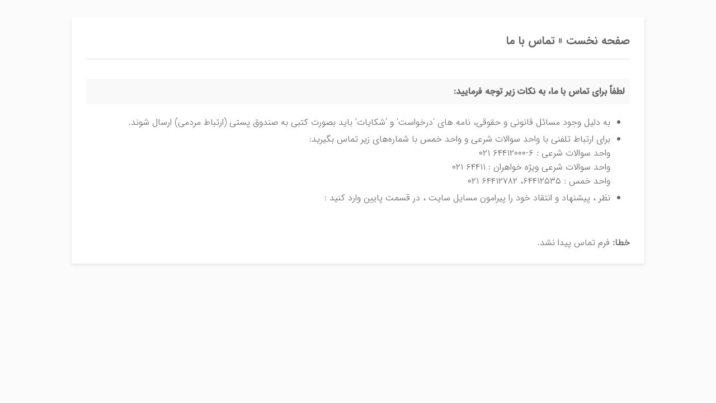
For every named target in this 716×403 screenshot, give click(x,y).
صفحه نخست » (592, 40)
